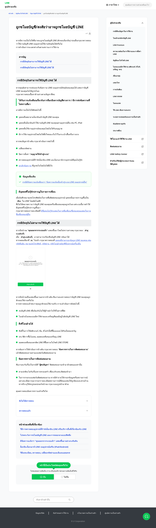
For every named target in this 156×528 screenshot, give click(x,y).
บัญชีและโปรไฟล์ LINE (22, 13)
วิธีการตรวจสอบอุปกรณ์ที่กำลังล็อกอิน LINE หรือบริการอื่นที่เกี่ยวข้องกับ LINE (53, 429)
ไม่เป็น (65, 477)
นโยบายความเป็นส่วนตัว (86, 513)
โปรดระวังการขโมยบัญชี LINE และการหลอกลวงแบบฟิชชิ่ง (45, 435)
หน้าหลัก (11, 13)
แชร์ (88, 33)
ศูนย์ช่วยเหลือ (10, 6)
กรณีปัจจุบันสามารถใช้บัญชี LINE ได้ (36, 61)
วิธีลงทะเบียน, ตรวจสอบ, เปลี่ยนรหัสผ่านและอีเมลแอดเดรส (45, 452)
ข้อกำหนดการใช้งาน (61, 513)
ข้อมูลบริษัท (40, 513)
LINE (7, 3)
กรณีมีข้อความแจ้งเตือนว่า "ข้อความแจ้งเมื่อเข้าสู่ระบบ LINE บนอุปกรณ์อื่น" (54, 182)
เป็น (43, 477)
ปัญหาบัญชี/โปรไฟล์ (35, 13)
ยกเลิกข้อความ (25, 165)
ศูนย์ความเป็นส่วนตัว (113, 513)
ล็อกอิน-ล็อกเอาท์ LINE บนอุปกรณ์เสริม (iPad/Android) (44, 447)
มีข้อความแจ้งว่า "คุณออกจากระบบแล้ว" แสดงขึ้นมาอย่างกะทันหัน (49, 441)
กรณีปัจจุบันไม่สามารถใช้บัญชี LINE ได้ (37, 67)
